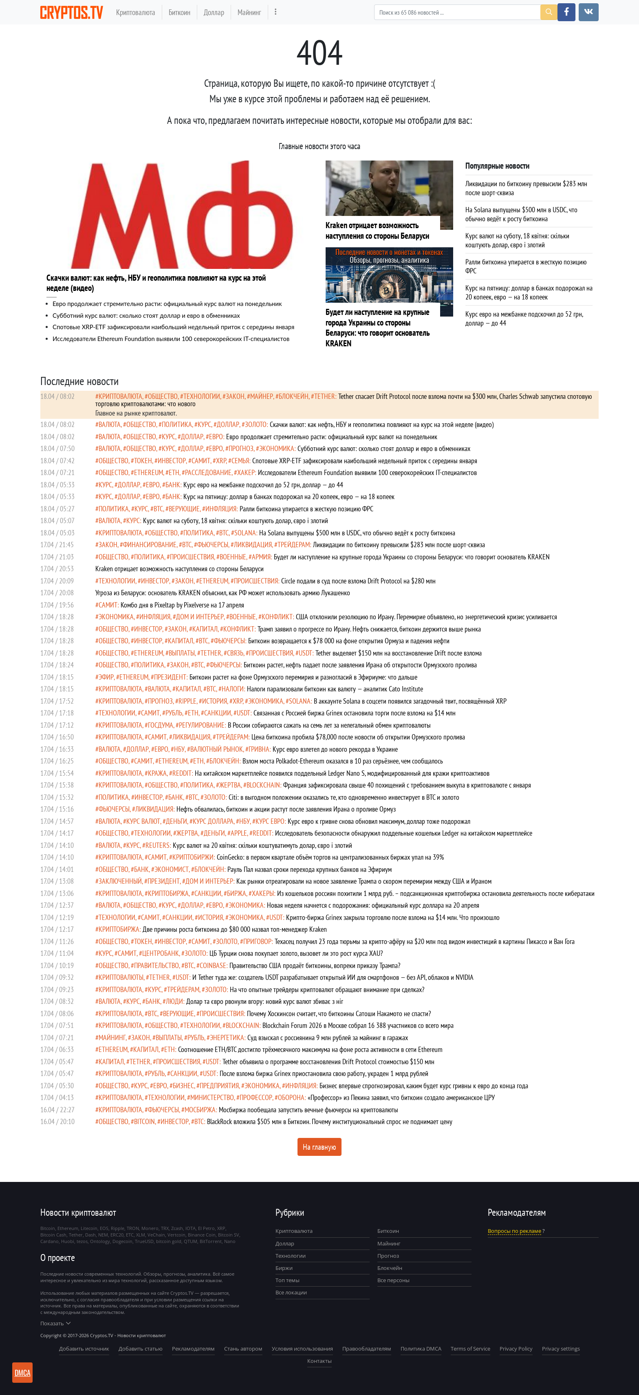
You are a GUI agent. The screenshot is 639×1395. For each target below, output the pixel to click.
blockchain (263, 785)
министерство (212, 1097)
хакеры (263, 893)
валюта (110, 424)
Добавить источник (84, 1348)
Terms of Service (470, 1348)
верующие (184, 508)
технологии (201, 396)
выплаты (182, 653)
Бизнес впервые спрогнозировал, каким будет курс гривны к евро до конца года (424, 1085)
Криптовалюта (135, 12)
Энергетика (227, 1037)
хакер (246, 472)
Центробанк (160, 953)
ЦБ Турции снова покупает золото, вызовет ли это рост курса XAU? (296, 953)
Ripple (187, 701)
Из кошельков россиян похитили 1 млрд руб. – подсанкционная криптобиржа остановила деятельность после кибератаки (436, 893)
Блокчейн (293, 396)
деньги (176, 821)
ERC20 (116, 1235)
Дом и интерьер (200, 616)
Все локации (291, 1292)
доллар (228, 424)
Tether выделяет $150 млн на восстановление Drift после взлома (398, 653)
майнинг (112, 1037)
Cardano (49, 1241)
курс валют (143, 821)
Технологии (290, 1255)
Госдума (160, 725)
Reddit (182, 773)
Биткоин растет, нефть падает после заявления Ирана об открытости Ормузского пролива (360, 664)
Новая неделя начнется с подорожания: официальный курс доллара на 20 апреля (373, 905)
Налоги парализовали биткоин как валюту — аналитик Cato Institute (335, 688)
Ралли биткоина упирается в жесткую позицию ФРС (306, 508)
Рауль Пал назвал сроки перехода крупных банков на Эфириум (309, 869)
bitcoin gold (168, 1241)
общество (163, 396)
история (214, 701)
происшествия (192, 556)
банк (172, 484)
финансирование (149, 544)
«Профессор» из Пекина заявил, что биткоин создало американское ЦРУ (401, 1097)
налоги (233, 688)
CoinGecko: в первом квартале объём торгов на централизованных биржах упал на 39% (330, 857)
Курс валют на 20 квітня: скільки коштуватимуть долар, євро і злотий (262, 845)
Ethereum (148, 472)
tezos (82, 1241)
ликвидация (253, 544)
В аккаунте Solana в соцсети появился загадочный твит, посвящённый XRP (410, 701)
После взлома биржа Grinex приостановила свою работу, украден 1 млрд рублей (324, 1073)
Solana (245, 532)
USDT (305, 653)
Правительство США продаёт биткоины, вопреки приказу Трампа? (314, 965)
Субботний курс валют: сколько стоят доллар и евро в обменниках (146, 315)
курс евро (270, 821)
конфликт (277, 616)
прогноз (241, 448)
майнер (261, 396)
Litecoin (89, 1228)
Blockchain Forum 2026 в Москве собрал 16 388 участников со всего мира (358, 1025)
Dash (90, 1235)
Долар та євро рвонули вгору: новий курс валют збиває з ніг (264, 1001)
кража (157, 773)
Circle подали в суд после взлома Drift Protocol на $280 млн (358, 580)
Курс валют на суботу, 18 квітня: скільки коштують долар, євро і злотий (235, 520)
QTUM (190, 1241)
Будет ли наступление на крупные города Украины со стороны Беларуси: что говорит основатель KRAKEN (412, 556)
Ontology (100, 1241)
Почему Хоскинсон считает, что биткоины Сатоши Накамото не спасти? (339, 1013)
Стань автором (243, 1348)
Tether (324, 396)
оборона (291, 1097)
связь (235, 653)
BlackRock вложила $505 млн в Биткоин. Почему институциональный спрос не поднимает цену (329, 1121)
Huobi (67, 1241)
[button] (566, 12)
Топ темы (287, 1280)
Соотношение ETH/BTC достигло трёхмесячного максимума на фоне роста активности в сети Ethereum (310, 1049)
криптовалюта (120, 396)
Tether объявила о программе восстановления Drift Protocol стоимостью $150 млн (328, 1061)
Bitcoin (144, 1121)
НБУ (179, 749)
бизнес (183, 1085)
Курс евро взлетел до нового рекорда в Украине (335, 749)
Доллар (214, 12)
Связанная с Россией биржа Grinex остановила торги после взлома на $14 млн (354, 712)
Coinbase (213, 965)
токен (143, 460)
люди (174, 1001)
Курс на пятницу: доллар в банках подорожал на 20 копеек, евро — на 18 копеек (288, 496)
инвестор (172, 460)
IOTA (190, 1228)
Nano (230, 1241)
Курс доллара (213, 821)
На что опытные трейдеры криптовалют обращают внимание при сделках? (327, 989)
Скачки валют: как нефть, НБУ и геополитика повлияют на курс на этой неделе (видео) (382, 424)
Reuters (157, 845)
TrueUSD (144, 1241)
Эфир (106, 677)
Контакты (319, 1360)
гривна (259, 749)
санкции (217, 712)
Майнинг (249, 12)
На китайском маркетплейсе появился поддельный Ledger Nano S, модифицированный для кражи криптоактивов (342, 773)
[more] (275, 12)
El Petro (206, 1228)
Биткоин (179, 12)
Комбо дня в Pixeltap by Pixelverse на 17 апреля (182, 604)
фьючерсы (212, 544)
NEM (103, 1235)
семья (240, 460)
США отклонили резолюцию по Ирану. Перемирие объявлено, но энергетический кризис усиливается (426, 616)
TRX (165, 1228)
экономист (171, 869)
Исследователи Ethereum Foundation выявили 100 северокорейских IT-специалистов (171, 338)
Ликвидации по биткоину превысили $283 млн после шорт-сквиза (399, 544)
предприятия (219, 1085)
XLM (140, 1235)
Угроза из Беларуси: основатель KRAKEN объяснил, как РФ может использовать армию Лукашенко (222, 592)
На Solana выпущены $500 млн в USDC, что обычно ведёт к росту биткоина (357, 532)
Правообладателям (366, 1348)
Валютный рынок (216, 749)
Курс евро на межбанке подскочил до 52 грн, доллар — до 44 (263, 484)
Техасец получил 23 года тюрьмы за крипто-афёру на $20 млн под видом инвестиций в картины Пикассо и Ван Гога (425, 941)
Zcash (177, 1228)
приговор (257, 941)
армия (261, 556)
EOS (104, 1228)
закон (235, 396)
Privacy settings (561, 1348)
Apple (239, 833)
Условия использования (302, 1348)
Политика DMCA (421, 1348)
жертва (230, 785)
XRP (221, 460)
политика (177, 424)
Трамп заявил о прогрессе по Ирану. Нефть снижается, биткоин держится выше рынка (369, 629)
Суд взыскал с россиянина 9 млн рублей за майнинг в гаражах (327, 1037)
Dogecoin (122, 1241)
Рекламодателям (193, 1348)
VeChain (156, 1235)
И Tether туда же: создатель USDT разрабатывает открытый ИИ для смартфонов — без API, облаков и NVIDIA (333, 977)
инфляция (220, 508)
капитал (205, 629)
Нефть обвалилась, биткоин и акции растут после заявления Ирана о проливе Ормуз (286, 809)
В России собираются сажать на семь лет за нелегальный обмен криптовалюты (329, 725)
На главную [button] (319, 1147)
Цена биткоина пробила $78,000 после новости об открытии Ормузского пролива (358, 737)
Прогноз (388, 1255)
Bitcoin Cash (53, 1235)
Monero (150, 1228)
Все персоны (393, 1280)
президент (170, 677)
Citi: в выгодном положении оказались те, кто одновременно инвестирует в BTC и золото (344, 797)
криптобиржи (193, 857)
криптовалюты (121, 977)
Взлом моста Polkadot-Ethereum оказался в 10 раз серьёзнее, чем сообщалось (342, 761)
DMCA (23, 1372)
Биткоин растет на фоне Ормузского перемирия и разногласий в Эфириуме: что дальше (303, 677)
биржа (236, 893)
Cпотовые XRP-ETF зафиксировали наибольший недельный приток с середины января (173, 326)
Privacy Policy (516, 1348)
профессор (256, 1097)
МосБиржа (200, 1109)
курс (204, 424)
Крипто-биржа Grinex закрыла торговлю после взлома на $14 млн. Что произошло (393, 917)
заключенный (120, 881)
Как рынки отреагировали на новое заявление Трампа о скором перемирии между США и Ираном (363, 881)
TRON (133, 1228)
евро (216, 436)
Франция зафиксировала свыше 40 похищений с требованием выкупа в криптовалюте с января (407, 785)
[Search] (465, 12)
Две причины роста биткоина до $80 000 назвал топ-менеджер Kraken (235, 929)
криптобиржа (168, 893)
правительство (156, 965)
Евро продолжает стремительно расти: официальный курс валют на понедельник (167, 303)
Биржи (284, 1268)
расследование (208, 472)
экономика (276, 448)
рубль (173, 712)
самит (201, 460)
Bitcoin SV (228, 1235)
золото (256, 424)
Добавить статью (141, 1348)
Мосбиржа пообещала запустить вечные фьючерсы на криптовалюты (308, 1109)
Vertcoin (176, 1235)
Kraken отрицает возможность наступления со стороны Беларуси (179, 568)
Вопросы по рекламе (514, 1230)
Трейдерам (294, 544)
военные (233, 556)
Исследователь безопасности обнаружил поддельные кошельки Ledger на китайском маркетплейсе (403, 833)
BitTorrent (211, 1241)
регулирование (202, 725)
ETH (174, 472)
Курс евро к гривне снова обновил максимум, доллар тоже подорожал (379, 821)
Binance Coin (202, 1235)
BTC (158, 508)
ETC (130, 1235)
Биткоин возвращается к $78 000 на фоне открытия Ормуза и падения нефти (349, 640)
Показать (55, 1323)
